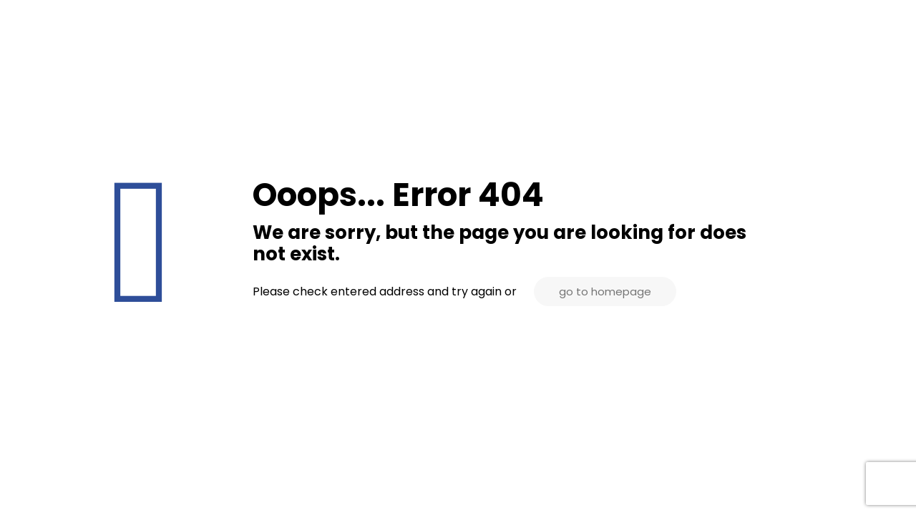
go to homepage (605, 291)
